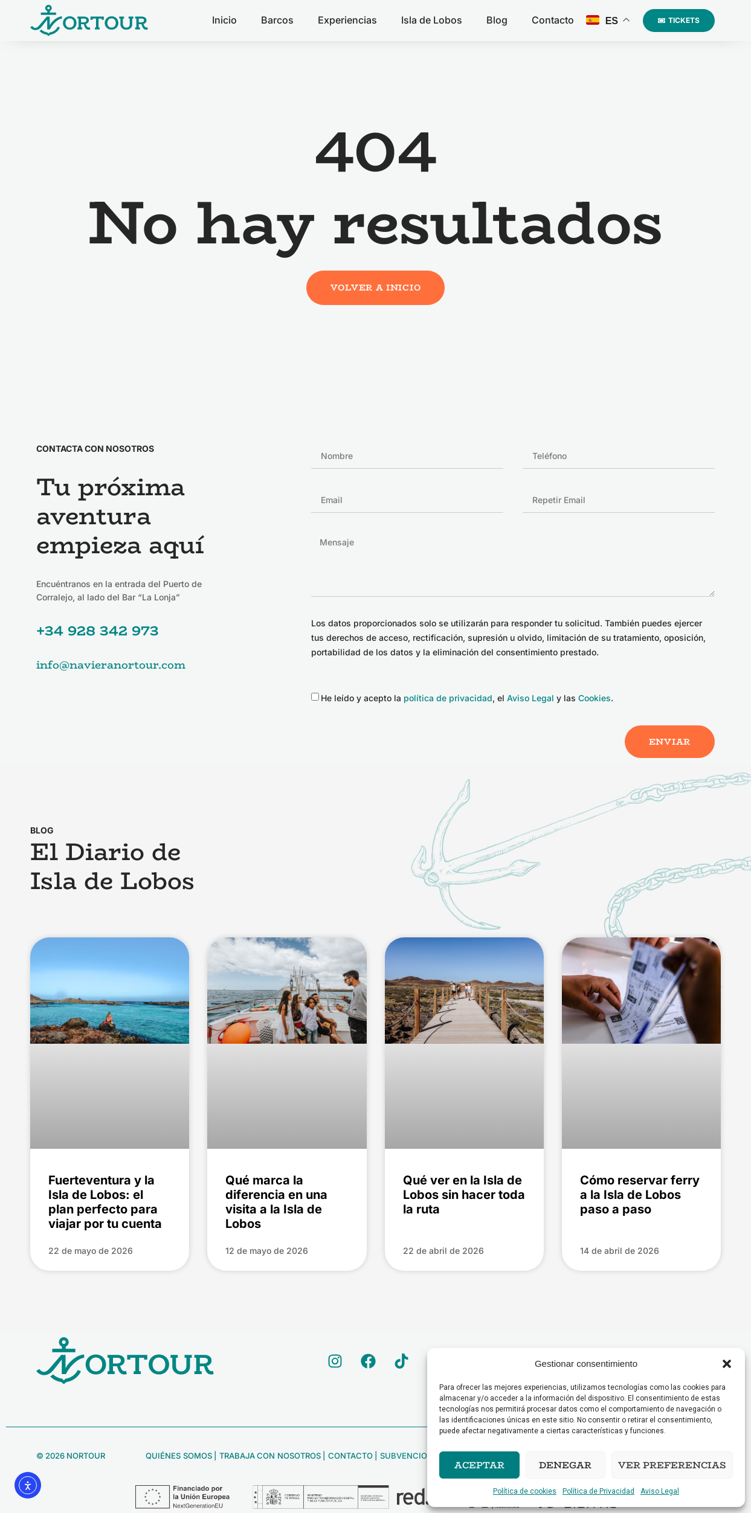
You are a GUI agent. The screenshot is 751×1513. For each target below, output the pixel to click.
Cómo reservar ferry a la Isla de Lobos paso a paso (640, 1194)
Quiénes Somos (179, 1455)
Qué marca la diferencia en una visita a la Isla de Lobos (276, 1202)
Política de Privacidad (598, 1491)
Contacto (553, 20)
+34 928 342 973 (97, 630)
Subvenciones (410, 1455)
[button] (727, 1364)
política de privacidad (448, 698)
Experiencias (347, 20)
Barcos (277, 20)
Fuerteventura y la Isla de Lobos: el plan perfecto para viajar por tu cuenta (105, 1202)
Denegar (565, 1465)
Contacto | (352, 1455)
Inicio (224, 20)
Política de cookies (524, 1491)
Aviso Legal (659, 1491)
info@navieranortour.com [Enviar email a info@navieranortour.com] (110, 665)
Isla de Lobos (431, 20)
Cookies (594, 698)
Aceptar (479, 1465)
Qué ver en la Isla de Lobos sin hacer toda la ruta (464, 1194)
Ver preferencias (672, 1465)
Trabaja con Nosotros (269, 1455)
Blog (497, 20)
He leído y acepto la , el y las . (467, 698)
